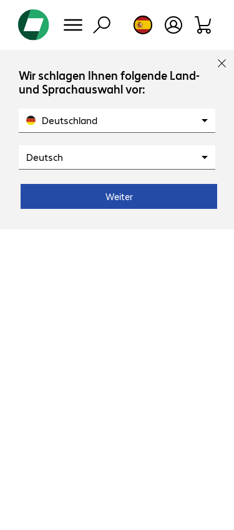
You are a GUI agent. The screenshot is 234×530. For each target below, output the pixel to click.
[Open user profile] (173, 25)
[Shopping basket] (204, 25)
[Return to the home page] (33, 25)
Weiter (119, 196)
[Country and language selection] (143, 25)
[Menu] (73, 25)
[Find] (102, 25)
